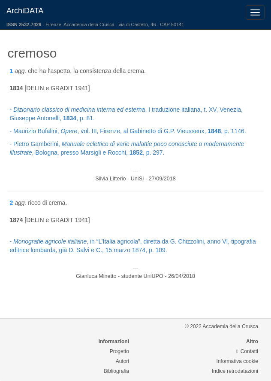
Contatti (247, 351)
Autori (122, 361)
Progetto (119, 351)
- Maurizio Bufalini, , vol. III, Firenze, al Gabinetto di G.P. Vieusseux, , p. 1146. (127, 131)
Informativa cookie (237, 361)
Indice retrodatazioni (235, 371)
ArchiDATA (24, 10)
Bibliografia (116, 371)
